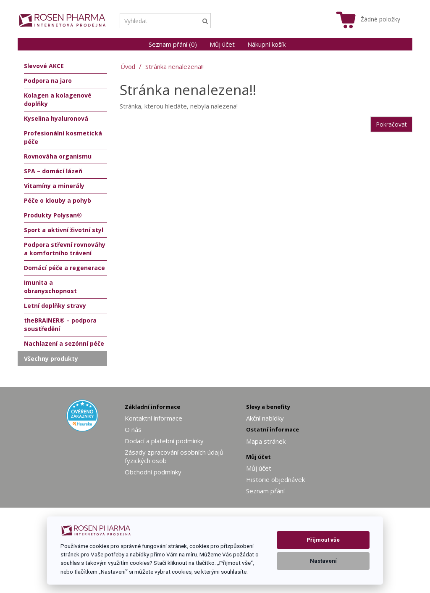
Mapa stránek (266, 441)
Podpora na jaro (48, 81)
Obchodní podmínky (153, 472)
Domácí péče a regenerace (64, 268)
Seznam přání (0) (173, 44)
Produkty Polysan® (53, 215)
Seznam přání (265, 491)
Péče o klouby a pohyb (57, 200)
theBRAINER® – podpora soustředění (60, 324)
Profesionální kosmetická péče (63, 137)
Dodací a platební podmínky (164, 441)
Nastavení (323, 561)
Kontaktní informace (153, 418)
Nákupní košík (266, 44)
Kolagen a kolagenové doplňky (58, 99)
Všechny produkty (51, 359)
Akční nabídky (265, 418)
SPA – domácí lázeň (53, 171)
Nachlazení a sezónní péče (64, 343)
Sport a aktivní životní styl (63, 230)
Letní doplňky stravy (55, 306)
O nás (133, 429)
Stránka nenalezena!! (174, 66)
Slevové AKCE (44, 66)
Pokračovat (391, 124)
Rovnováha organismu (58, 156)
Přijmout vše (323, 540)
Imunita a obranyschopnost (50, 286)
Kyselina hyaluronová (56, 118)
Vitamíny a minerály (54, 186)
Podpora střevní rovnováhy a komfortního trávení (64, 249)
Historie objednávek (275, 479)
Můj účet (222, 44)
